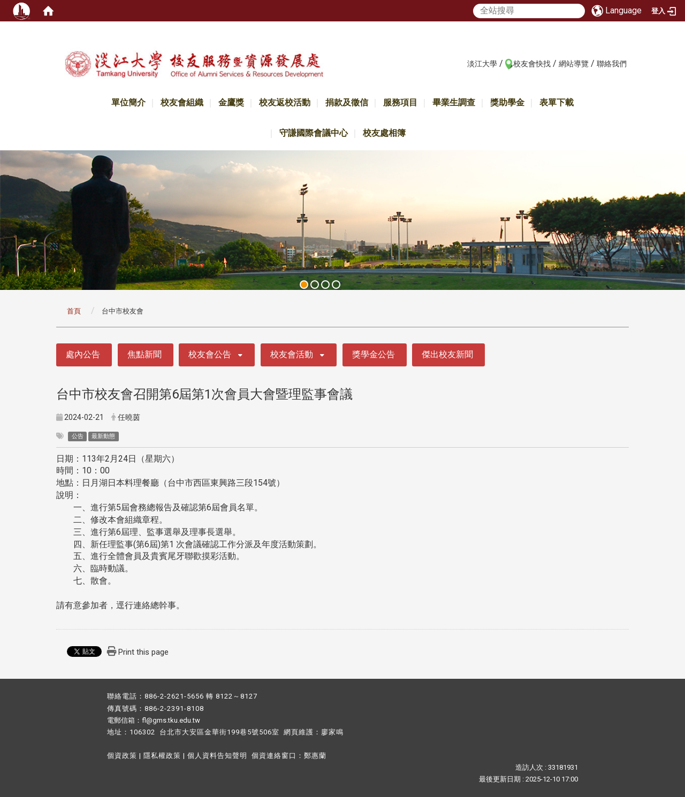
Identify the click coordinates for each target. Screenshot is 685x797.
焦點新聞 (144, 354)
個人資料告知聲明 (217, 756)
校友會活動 (291, 354)
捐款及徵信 (346, 102)
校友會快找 (532, 63)
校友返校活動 (284, 102)
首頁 (74, 311)
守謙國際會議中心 (313, 133)
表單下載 (556, 102)
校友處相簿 (384, 133)
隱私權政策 (162, 756)
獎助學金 (507, 102)
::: (461, 63)
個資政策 (122, 756)
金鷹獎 (231, 102)
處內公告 (83, 354)
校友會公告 (209, 354)
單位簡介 (128, 102)
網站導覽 (574, 63)
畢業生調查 (453, 102)
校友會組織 (182, 102)
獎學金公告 (373, 354)
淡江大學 (482, 63)
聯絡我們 (612, 63)
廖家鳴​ (332, 732)
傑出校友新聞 (447, 354)
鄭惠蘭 (315, 756)
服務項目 (400, 102)
